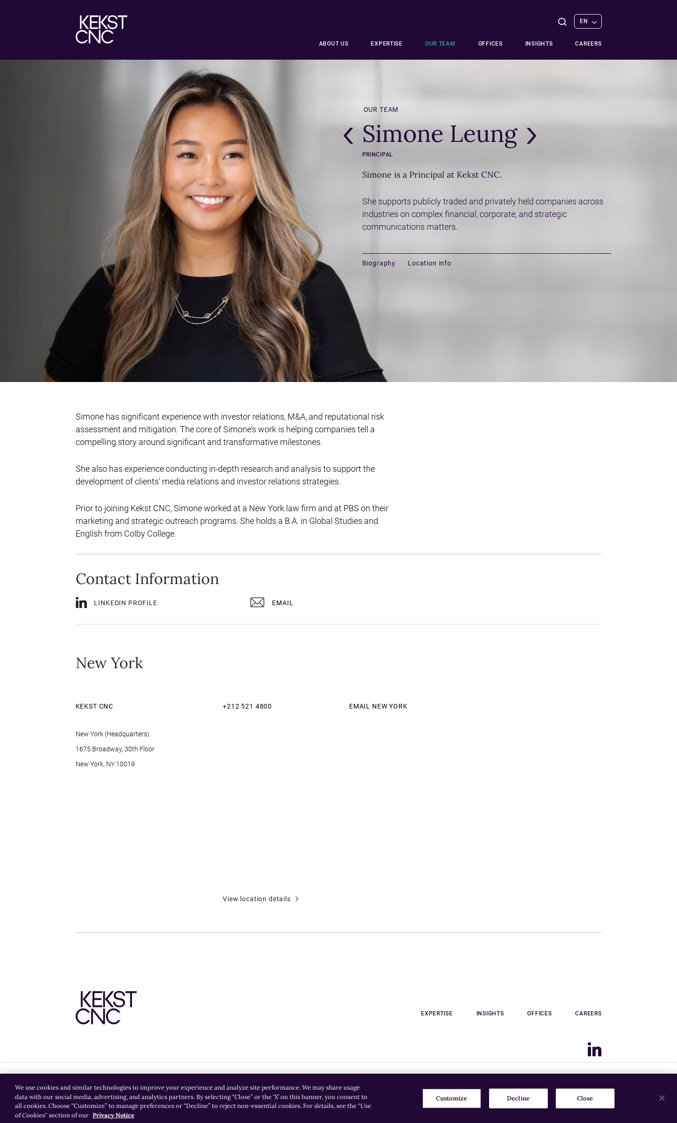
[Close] (662, 1103)
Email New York (378, 706)
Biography (379, 263)
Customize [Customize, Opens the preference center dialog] (451, 1103)
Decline (518, 1103)
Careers (588, 43)
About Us (334, 43)
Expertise (386, 43)
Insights (539, 43)
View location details (260, 899)
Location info (429, 263)
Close (585, 1103)
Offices (490, 43)
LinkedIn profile (116, 604)
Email (271, 604)
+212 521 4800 (247, 706)
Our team (440, 43)
